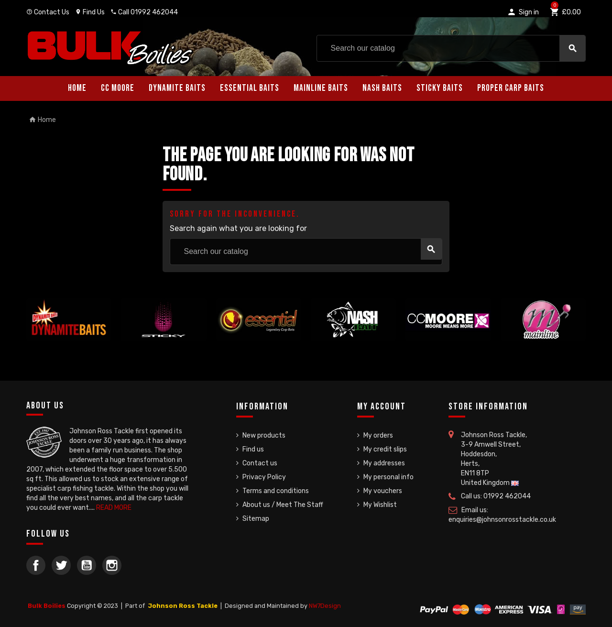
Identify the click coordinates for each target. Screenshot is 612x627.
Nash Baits (382, 88)
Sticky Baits (439, 88)
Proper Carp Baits (510, 88)
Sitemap (255, 519)
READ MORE (113, 508)
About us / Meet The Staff (282, 505)
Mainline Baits (321, 88)
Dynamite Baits (177, 88)
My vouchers (382, 491)
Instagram (111, 565)
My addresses (384, 463)
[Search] (451, 48)
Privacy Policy (264, 477)
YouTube (86, 565)
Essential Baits (249, 88)
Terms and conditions (275, 491)
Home (77, 88)
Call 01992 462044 (144, 12)
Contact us (259, 463)
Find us (253, 449)
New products (263, 435)
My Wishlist (380, 505)
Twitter (61, 565)
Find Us (90, 12)
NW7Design (325, 605)
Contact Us (47, 12)
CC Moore (117, 88)
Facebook (35, 565)
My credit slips (385, 449)
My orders (378, 435)
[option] (69, 320)
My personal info (388, 477)
